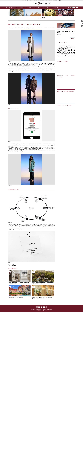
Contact (44, 309)
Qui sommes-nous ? (39, 309)
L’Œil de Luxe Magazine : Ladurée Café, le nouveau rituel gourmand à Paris (66, 55)
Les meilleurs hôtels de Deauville (16, 297)
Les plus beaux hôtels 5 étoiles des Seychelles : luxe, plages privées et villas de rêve (43, 283)
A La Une (8, 7)
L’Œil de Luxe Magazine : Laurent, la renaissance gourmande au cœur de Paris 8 (42, 298)
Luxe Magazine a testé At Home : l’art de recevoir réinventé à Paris (66, 45)
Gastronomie (37, 7)
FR (70, 7)
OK (60, 0)
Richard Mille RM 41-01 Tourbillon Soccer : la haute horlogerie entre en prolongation (66, 53)
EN (72, 7)
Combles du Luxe (24, 7)
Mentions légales (49, 309)
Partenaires (32, 309)
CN (74, 7)
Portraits (13, 7)
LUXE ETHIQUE (56, 7)
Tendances (31, 7)
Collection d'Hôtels (45, 7)
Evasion (17, 7)
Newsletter (66, 7)
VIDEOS (51, 7)
